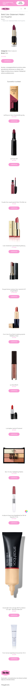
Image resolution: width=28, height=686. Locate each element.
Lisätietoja (7, 61)
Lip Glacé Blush (14, 385)
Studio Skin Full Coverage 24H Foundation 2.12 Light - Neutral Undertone (14, 608)
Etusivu (3, 19)
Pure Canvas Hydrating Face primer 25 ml (14, 653)
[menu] (25, 8)
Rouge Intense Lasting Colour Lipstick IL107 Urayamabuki (14, 290)
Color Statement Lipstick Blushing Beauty (14, 245)
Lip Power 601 (14, 158)
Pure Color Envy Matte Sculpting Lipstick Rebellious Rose (14, 335)
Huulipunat (14, 51)
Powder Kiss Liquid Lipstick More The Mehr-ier (14, 202)
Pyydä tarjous (20, 3)
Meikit (9, 51)
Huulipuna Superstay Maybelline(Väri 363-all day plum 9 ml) (14, 516)
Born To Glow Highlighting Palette (14, 472)
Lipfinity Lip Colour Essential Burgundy (14, 115)
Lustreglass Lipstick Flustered (14, 428)
